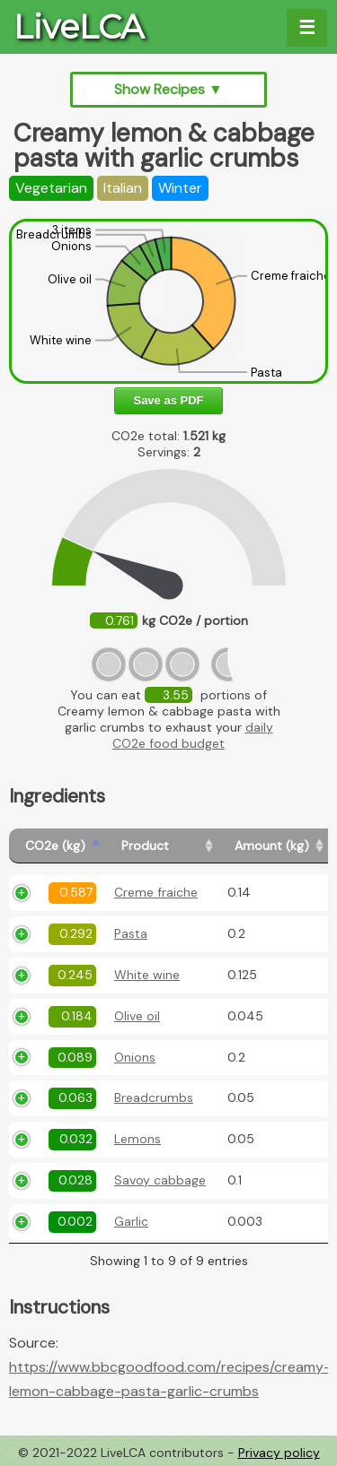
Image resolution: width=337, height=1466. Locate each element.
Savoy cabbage (160, 1180)
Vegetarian (51, 187)
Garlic (131, 1221)
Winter (180, 187)
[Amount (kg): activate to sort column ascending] (273, 845)
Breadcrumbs (153, 1097)
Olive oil (137, 1016)
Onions (134, 1057)
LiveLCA (78, 27)
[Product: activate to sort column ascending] (161, 845)
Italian (122, 187)
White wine (147, 975)
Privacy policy (279, 1452)
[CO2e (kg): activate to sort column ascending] (57, 845)
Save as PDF (168, 400)
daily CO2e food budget (192, 735)
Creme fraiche (156, 892)
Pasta (130, 933)
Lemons (137, 1139)
